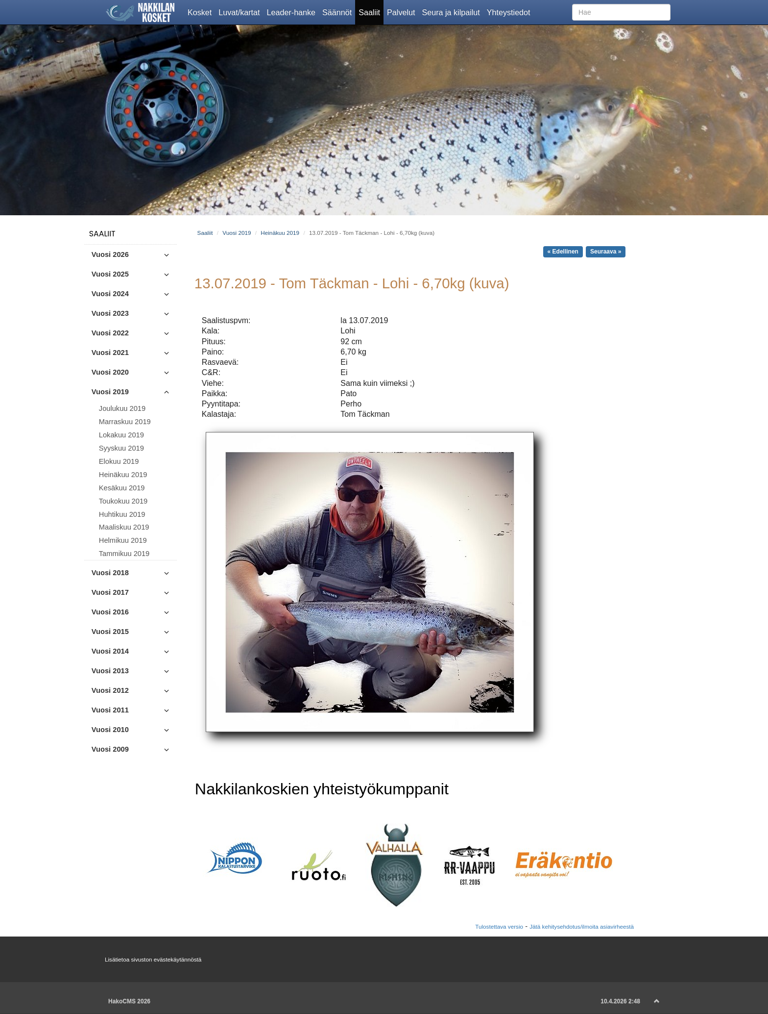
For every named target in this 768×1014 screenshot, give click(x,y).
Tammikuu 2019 (124, 554)
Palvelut (402, 12)
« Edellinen (563, 251)
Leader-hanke (293, 12)
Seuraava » (605, 251)
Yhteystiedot (510, 12)
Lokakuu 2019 (121, 435)
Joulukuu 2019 (122, 408)
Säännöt (338, 12)
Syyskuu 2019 (121, 448)
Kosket (201, 12)
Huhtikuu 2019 (122, 514)
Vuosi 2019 (236, 232)
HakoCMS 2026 (129, 1001)
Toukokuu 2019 (123, 501)
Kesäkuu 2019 (122, 488)
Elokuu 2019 (119, 461)
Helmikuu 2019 (123, 540)
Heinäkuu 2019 (123, 475)
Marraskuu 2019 (125, 422)
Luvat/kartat (240, 12)
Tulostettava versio (499, 926)
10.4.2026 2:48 (620, 1001)
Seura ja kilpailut (452, 12)
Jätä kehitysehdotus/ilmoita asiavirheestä (581, 926)
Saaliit (371, 12)
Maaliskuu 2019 (124, 527)
